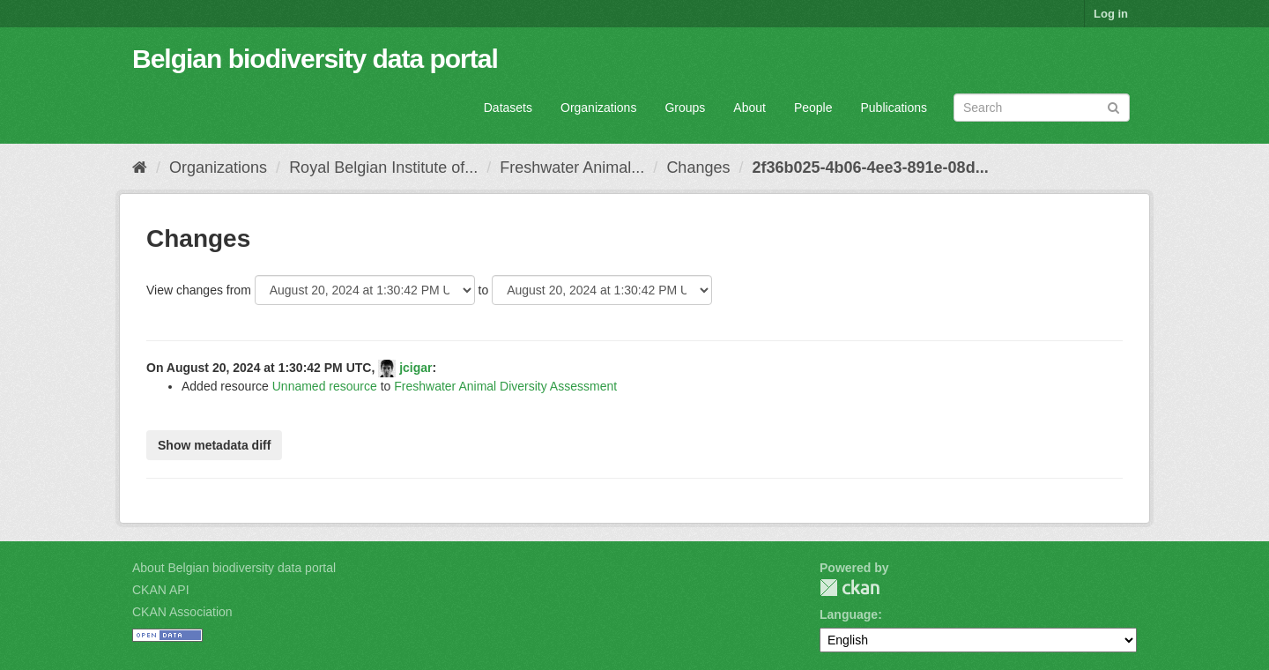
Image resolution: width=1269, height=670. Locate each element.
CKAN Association (182, 612)
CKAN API (160, 590)
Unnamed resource (324, 386)
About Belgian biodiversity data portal (234, 568)
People (813, 107)
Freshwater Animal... (572, 167)
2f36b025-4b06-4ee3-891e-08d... (870, 167)
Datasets (508, 107)
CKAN (849, 587)
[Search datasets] (1042, 107)
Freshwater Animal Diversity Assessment (505, 386)
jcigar (415, 368)
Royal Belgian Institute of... (383, 167)
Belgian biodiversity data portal (315, 58)
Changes (698, 167)
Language (849, 614)
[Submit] (1113, 106)
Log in (1111, 13)
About (749, 107)
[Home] (139, 167)
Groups (684, 107)
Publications (894, 107)
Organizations (598, 107)
